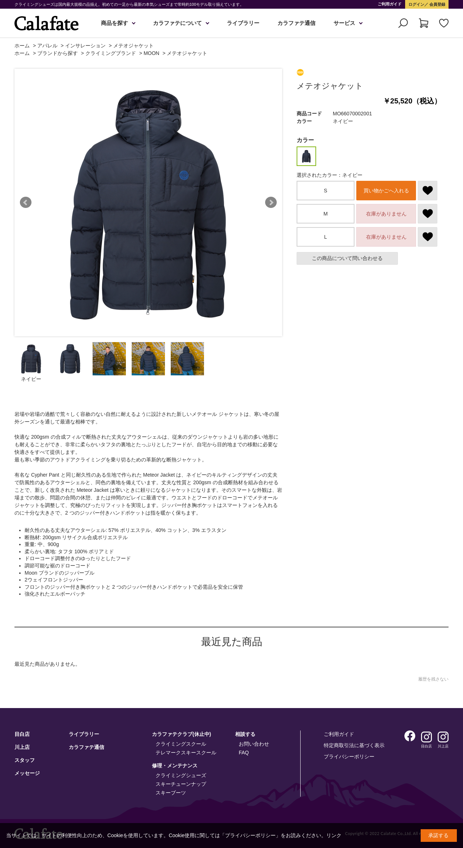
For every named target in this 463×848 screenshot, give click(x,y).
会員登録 (436, 4)
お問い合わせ (254, 744)
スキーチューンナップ (181, 784)
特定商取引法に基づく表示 (354, 745)
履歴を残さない (433, 679)
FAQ (244, 752)
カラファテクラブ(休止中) (181, 734)
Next (271, 202)
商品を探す (114, 23)
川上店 (22, 747)
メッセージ (27, 773)
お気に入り (444, 23)
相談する (245, 734)
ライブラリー (243, 23)
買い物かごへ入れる (386, 190)
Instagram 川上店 (443, 737)
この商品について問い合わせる (347, 258)
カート (423, 23)
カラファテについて (177, 23)
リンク (333, 835)
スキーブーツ (171, 793)
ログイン (416, 4)
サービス (344, 23)
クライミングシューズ (181, 775)
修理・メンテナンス (174, 765)
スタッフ (24, 760)
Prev (25, 202)
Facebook (409, 735)
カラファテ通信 (296, 23)
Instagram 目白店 (426, 737)
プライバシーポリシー (349, 756)
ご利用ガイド (390, 4)
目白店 (22, 734)
